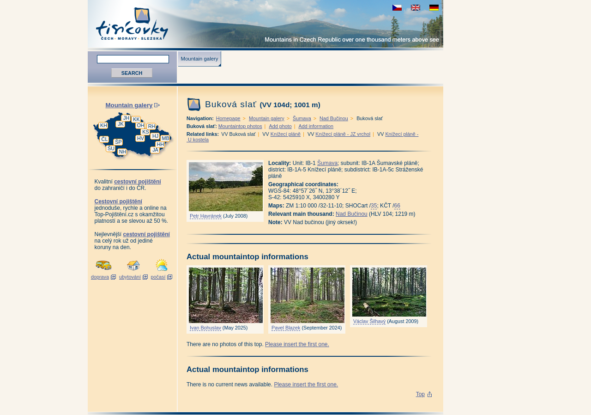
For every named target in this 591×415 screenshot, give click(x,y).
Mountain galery (199, 58)
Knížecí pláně (286, 134)
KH (103, 125)
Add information (315, 126)
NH (123, 151)
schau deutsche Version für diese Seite (434, 7)
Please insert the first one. (297, 344)
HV (140, 138)
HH (160, 144)
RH (152, 126)
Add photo (280, 126)
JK (121, 124)
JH (126, 118)
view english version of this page (415, 7)
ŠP (118, 142)
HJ (155, 136)
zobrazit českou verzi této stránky (397, 7)
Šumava (302, 118)
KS (145, 131)
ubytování (130, 277)
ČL (105, 139)
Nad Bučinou (334, 118)
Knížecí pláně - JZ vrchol (342, 134)
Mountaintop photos (240, 126)
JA (155, 150)
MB (165, 138)
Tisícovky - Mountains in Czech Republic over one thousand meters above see (265, 24)
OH (140, 125)
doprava (100, 277)
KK (136, 119)
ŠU (111, 148)
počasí (158, 277)
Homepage (228, 118)
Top (420, 394)
